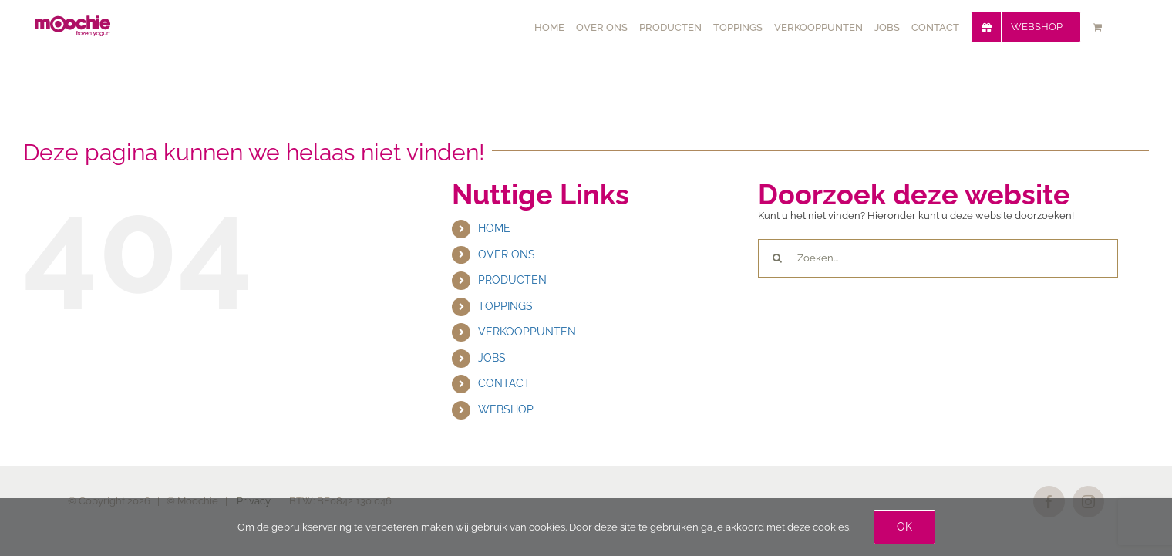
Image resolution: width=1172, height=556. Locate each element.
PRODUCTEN (512, 280)
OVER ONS (506, 254)
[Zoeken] (777, 258)
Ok (904, 527)
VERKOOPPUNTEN (527, 331)
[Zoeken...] (938, 258)
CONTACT (504, 383)
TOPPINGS (505, 306)
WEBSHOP (506, 409)
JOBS (492, 358)
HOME (494, 228)
